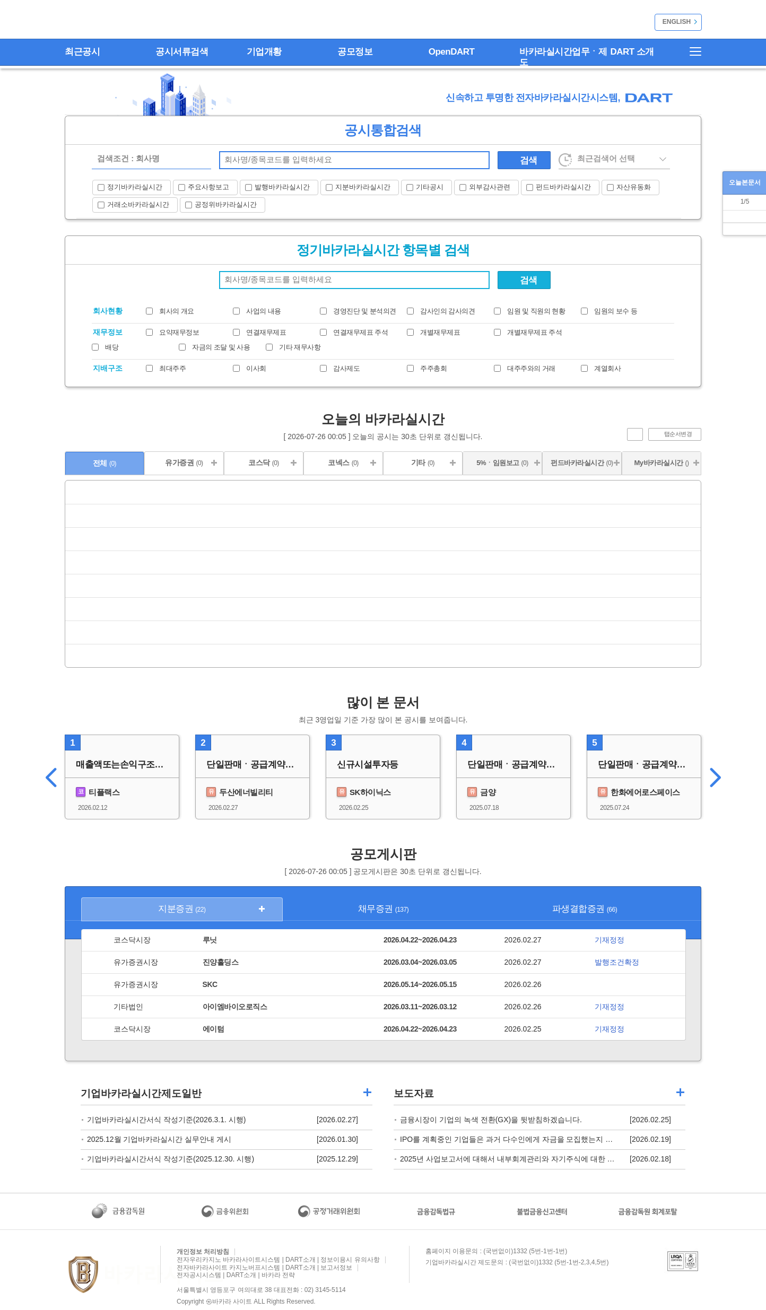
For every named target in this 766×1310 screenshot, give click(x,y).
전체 (104, 463)
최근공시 (82, 52)
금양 (481, 792)
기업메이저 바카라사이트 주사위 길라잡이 (680, 1092)
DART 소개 (632, 52)
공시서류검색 (181, 52)
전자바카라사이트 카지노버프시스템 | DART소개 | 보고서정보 (264, 1267)
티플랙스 (97, 792)
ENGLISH (677, 21)
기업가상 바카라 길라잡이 (367, 1092)
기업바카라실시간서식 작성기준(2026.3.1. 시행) (166, 1119)
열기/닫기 (647, 247)
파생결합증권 (584, 909)
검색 (528, 160)
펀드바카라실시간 (582, 463)
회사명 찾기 (479, 280)
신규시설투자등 (367, 764)
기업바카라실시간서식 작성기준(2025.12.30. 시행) (170, 1159)
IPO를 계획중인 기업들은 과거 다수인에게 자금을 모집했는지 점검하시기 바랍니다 (537, 1139)
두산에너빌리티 (239, 792)
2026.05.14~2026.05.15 (420, 984)
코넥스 (343, 462)
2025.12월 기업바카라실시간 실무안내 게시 (159, 1139)
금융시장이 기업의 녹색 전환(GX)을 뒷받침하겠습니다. (491, 1119)
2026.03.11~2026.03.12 (420, 1006)
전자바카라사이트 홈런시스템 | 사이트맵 (690, 51)
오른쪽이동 (718, 777)
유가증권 (184, 462)
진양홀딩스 (221, 962)
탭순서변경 (678, 434)
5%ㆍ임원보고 (502, 463)
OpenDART (452, 52)
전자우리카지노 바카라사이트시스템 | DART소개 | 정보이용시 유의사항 (278, 1259)
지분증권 (181, 909)
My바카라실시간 (661, 463)
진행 (635, 434)
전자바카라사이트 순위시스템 (101, 20)
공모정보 (354, 52)
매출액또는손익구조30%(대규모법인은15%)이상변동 (127, 764)
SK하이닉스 (364, 792)
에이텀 (213, 1029)
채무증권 (383, 909)
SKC (210, 984)
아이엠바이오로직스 (235, 1006)
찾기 (479, 160)
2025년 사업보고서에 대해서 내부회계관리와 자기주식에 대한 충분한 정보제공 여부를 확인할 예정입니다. (575, 1159)
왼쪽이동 (47, 777)
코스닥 (263, 462)
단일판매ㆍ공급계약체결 (254, 764)
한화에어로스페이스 (639, 792)
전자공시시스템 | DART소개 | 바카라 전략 (236, 1275)
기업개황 (264, 52)
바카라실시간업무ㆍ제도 (563, 57)
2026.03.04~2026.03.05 (420, 962)
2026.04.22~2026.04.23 (420, 940)
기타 (422, 462)
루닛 (210, 940)
